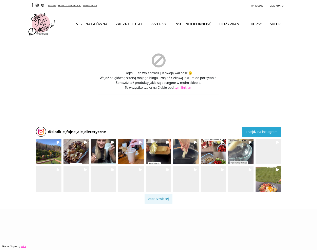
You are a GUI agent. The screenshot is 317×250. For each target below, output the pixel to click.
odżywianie (231, 24)
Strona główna (92, 24)
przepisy (158, 24)
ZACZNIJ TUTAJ (129, 24)
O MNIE (52, 5)
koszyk (256, 5)
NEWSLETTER (90, 5)
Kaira (23, 246)
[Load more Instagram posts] (158, 199)
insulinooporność (192, 24)
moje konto (276, 5)
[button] (48, 151)
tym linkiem (183, 87)
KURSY (256, 24)
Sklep (275, 24)
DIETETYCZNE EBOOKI (69, 5)
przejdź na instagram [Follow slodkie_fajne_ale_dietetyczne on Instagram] (261, 131)
